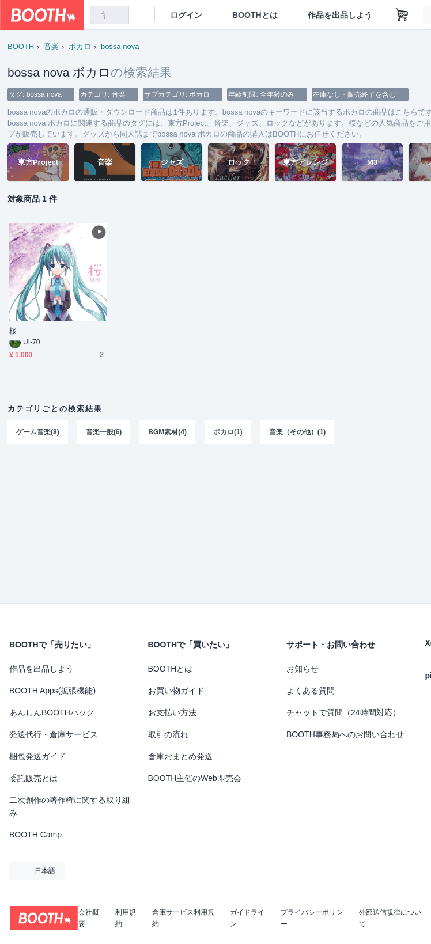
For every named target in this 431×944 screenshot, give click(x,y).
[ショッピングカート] (402, 15)
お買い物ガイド (176, 690)
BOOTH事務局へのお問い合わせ (345, 734)
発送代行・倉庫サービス (53, 734)
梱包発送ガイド (37, 756)
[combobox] (109, 15)
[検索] (117, 15)
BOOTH (20, 46)
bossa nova (120, 46)
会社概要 (88, 918)
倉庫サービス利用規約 (183, 918)
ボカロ (80, 46)
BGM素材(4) (167, 432)
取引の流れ (168, 734)
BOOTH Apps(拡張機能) (52, 690)
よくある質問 (310, 690)
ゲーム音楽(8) (37, 432)
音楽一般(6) (104, 432)
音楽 (51, 46)
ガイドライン (247, 918)
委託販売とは (33, 778)
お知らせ (302, 668)
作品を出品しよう (340, 15)
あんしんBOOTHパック (51, 712)
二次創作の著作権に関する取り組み (69, 806)
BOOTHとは (255, 15)
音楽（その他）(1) (297, 432)
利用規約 (125, 918)
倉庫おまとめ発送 (180, 756)
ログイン (186, 15)
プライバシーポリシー (312, 918)
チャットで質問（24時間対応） (343, 712)
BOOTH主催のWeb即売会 (194, 778)
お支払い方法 (172, 712)
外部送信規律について (390, 918)
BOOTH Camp (35, 834)
